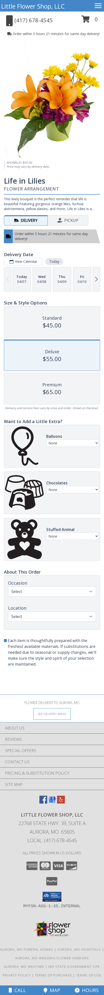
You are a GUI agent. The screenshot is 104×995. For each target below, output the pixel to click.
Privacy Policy (17, 975)
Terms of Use (89, 975)
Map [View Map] (52, 990)
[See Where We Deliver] (52, 713)
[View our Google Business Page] (52, 802)
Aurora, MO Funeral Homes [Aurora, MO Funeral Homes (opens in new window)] (26, 949)
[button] (89, 20)
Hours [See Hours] (87, 990)
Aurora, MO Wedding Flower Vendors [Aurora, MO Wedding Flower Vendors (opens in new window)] (52, 958)
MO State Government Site (74, 966)
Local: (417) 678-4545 (52, 840)
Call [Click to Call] (17, 990)
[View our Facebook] (43, 802)
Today (54, 261)
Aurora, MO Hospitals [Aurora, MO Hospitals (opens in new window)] (79, 949)
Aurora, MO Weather (24, 966)
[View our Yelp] (61, 802)
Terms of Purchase (53, 975)
